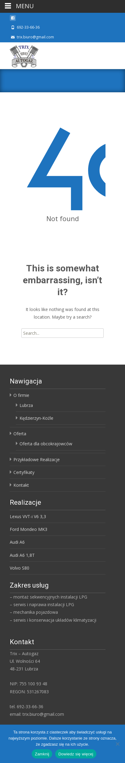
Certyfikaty (23, 472)
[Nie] (117, 744)
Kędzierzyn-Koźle (36, 418)
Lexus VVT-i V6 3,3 (28, 516)
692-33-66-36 (28, 27)
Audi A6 (17, 542)
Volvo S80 (19, 568)
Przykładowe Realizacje (36, 459)
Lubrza (26, 405)
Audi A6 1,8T (22, 555)
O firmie (21, 395)
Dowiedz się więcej (75, 754)
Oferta (19, 433)
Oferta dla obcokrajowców (46, 444)
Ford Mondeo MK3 (28, 529)
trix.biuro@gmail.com (35, 37)
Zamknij (42, 754)
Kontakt (21, 485)
